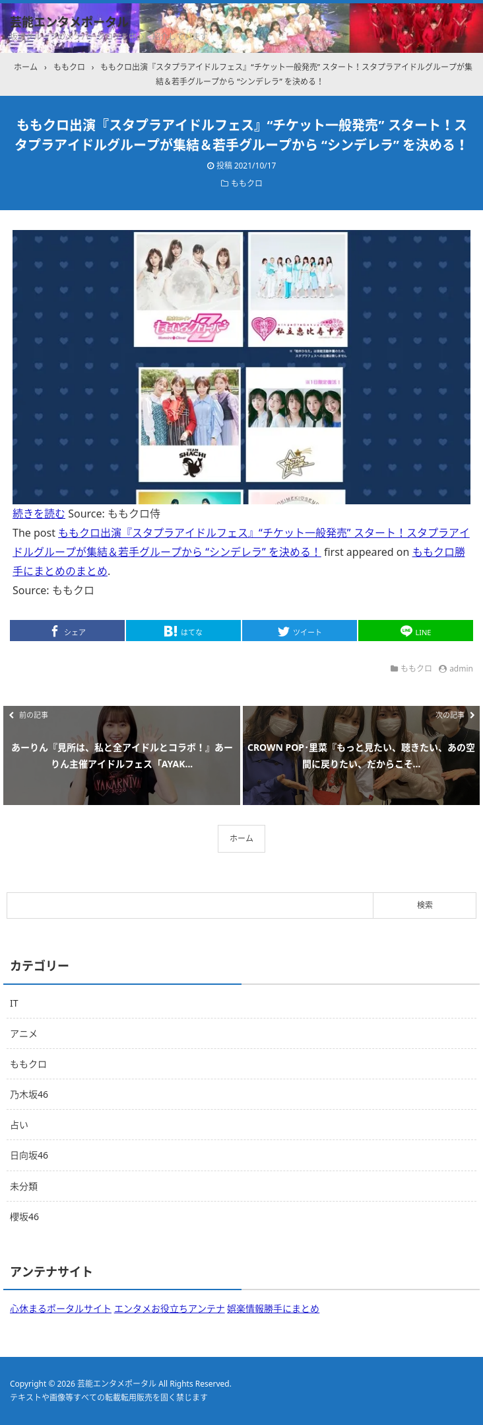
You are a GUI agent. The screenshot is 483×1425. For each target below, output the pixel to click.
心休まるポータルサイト (61, 1308)
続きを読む (39, 513)
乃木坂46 (29, 1094)
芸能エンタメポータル (69, 22)
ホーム (241, 838)
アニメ (24, 1033)
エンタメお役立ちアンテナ (169, 1308)
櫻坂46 (24, 1216)
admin (461, 668)
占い (19, 1124)
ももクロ (247, 183)
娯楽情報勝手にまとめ (273, 1308)
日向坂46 (29, 1155)
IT (14, 1003)
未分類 (24, 1186)
